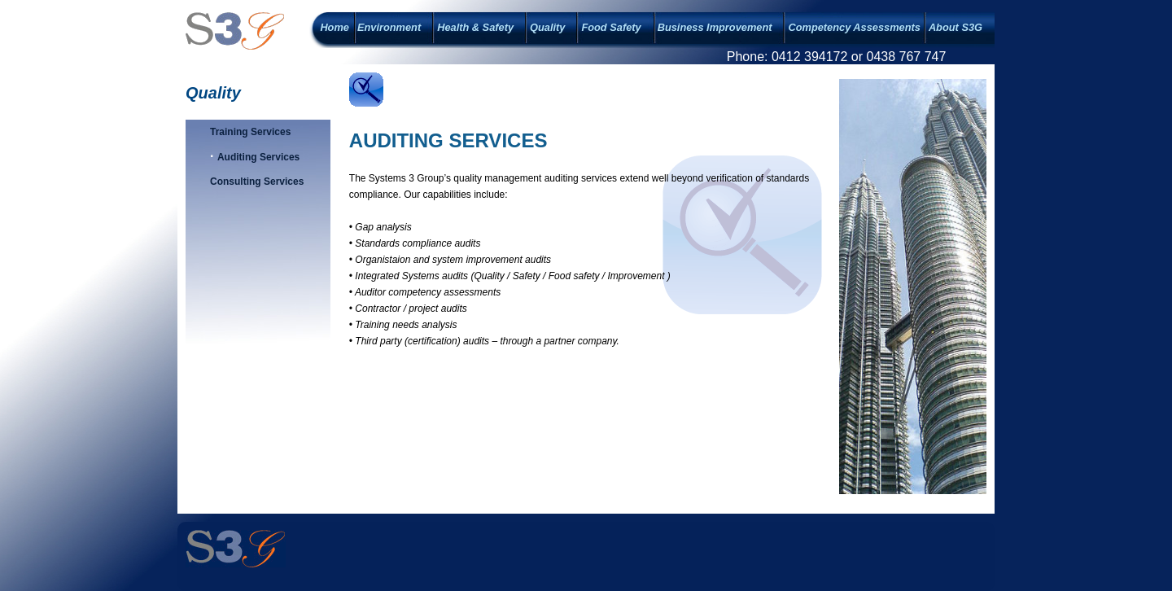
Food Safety (611, 27)
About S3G (955, 27)
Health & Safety (475, 27)
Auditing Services (258, 157)
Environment (389, 27)
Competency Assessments (854, 27)
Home (334, 27)
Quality (547, 27)
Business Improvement (715, 27)
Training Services (250, 132)
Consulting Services (257, 181)
